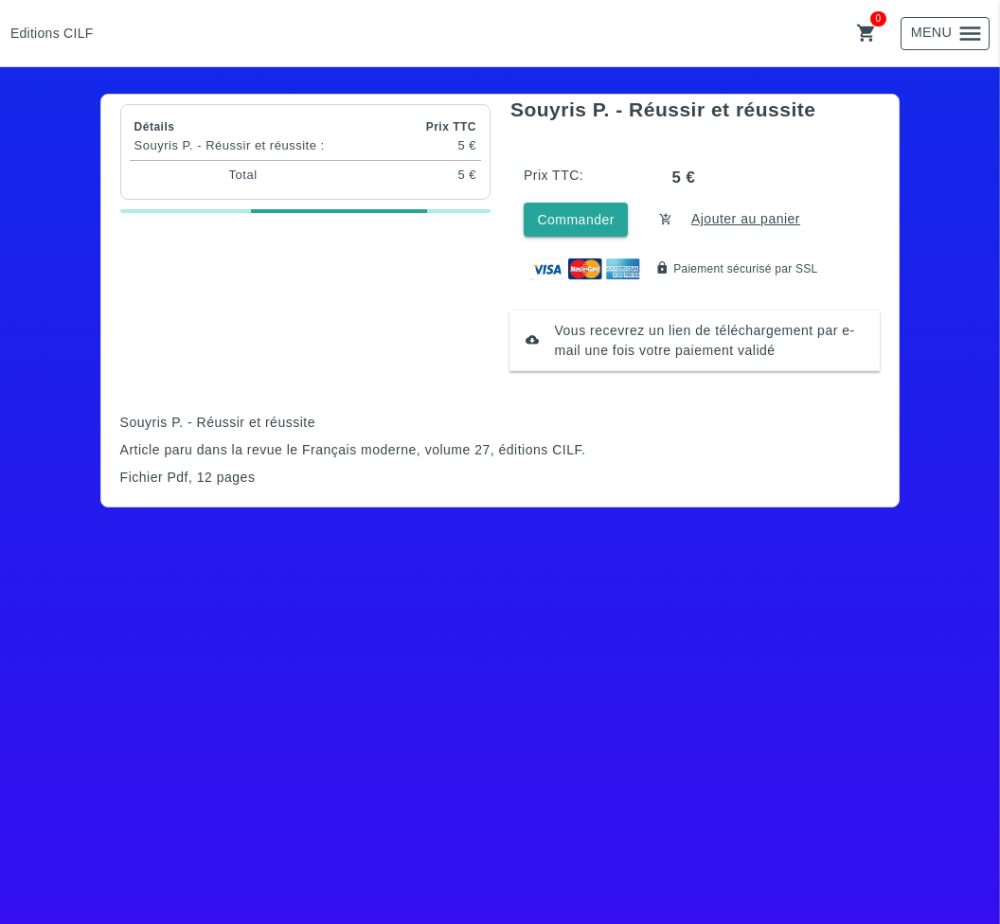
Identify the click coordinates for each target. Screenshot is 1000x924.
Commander (576, 219)
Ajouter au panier (745, 218)
